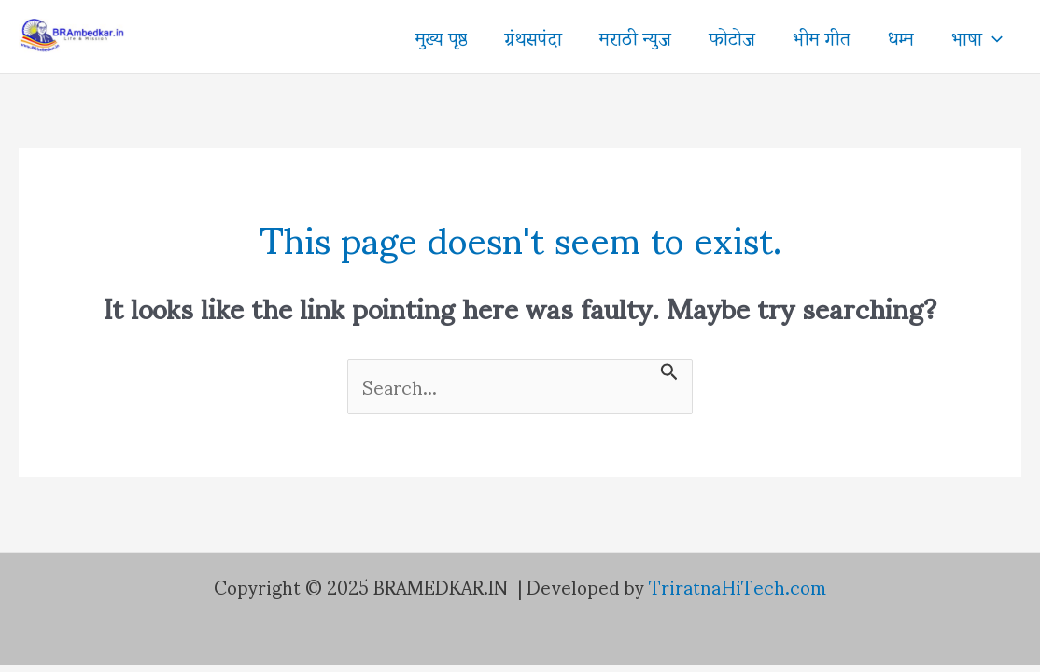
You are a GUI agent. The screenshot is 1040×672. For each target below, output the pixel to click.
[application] (992, 36)
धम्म (901, 36)
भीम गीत (821, 36)
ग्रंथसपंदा (533, 36)
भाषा (977, 36)
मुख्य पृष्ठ (441, 36)
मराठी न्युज (635, 36)
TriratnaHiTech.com (737, 586)
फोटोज (732, 36)
